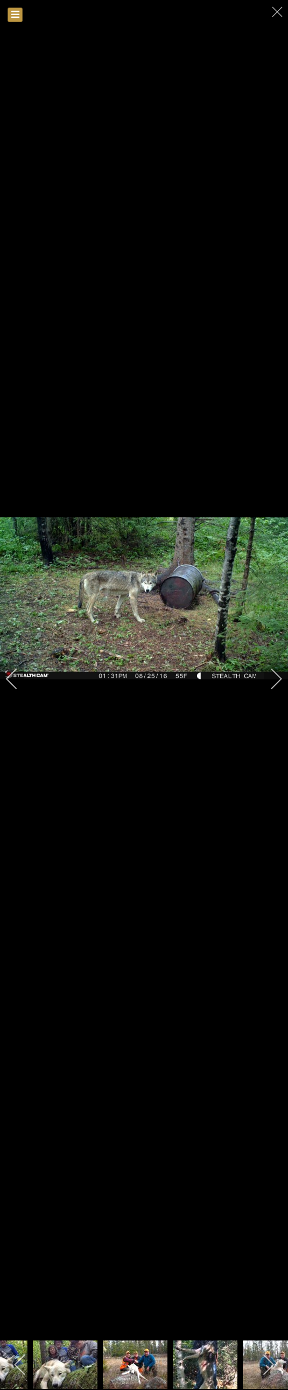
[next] (269, 678)
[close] (278, 11)
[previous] (19, 678)
